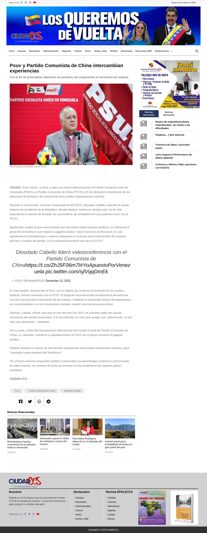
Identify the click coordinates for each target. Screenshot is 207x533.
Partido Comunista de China (42, 391)
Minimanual (113, 506)
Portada (112, 497)
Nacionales (34, 51)
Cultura (78, 51)
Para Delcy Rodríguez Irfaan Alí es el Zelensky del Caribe (87, 441)
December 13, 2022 (58, 280)
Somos (111, 518)
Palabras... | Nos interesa (169, 134)
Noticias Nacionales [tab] (168, 113)
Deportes (66, 51)
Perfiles (114, 51)
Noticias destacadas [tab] (149, 113)
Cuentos (112, 502)
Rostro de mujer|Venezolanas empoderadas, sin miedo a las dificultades (172, 125)
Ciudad (111, 514)
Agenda (111, 510)
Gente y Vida (100, 51)
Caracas (22, 51)
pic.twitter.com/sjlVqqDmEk (76, 271)
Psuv (17, 391)
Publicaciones (162, 51)
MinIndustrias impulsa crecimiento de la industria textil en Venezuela (21, 444)
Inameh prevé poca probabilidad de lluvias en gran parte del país (118, 444)
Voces (88, 51)
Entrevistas (126, 51)
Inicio (11, 51)
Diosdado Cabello (72, 391)
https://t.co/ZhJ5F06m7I (53, 265)
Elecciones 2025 (144, 51)
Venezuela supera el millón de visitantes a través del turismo (54, 441)
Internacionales (51, 51)
